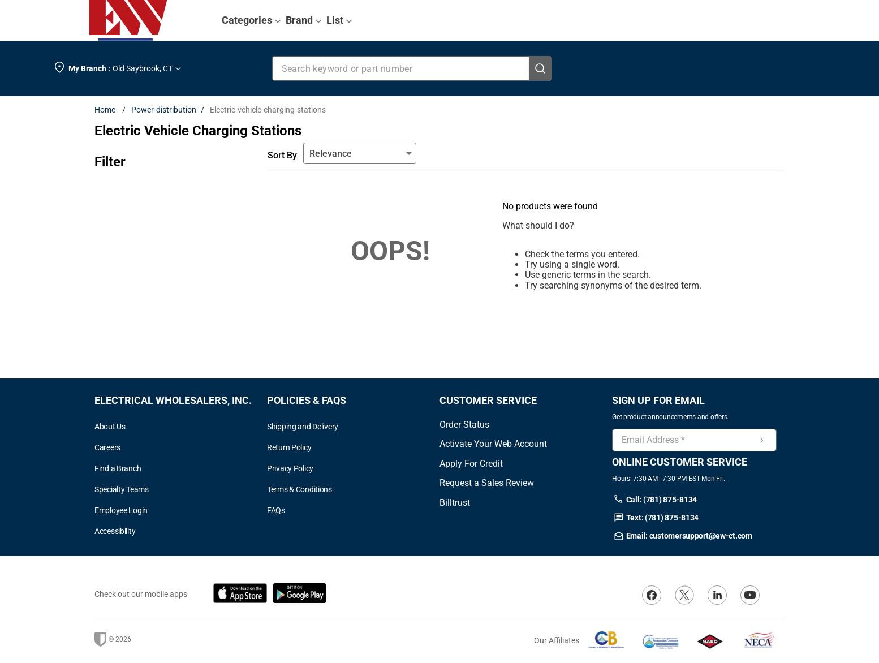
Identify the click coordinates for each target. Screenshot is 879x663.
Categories (251, 20)
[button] (180, 531)
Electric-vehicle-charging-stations (268, 109)
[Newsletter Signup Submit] (762, 440)
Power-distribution (163, 109)
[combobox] (412, 68)
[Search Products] (540, 68)
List (339, 20)
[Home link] (107, 109)
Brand (304, 20)
